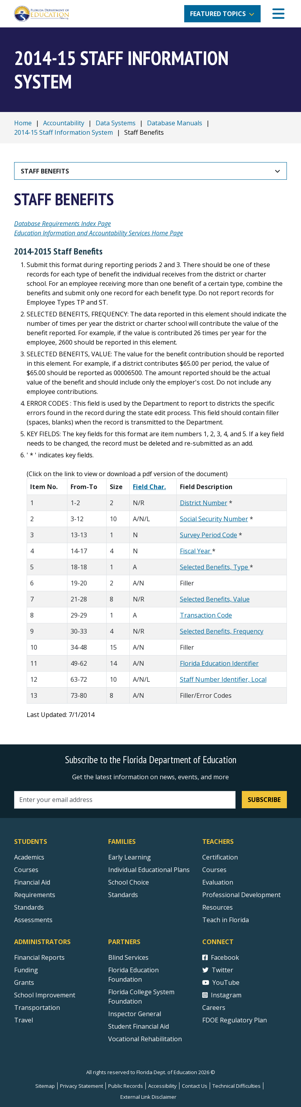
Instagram (221, 995)
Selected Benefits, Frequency (221, 631)
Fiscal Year (196, 551)
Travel (23, 1020)
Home (23, 123)
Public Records (125, 1085)
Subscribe (264, 799)
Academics (29, 857)
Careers (213, 1007)
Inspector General (134, 1013)
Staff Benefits (45, 171)
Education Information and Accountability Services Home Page (98, 233)
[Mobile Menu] (278, 14)
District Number (203, 502)
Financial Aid (32, 882)
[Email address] (125, 800)
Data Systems (116, 123)
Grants (24, 982)
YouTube (220, 982)
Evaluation (217, 882)
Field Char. (149, 486)
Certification (220, 857)
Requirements (34, 894)
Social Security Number (214, 519)
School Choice (128, 882)
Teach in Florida (225, 920)
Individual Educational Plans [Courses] (149, 869)
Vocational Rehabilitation (145, 1039)
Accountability (63, 123)
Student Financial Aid (138, 1026)
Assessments (33, 920)
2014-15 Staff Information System (63, 132)
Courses (26, 869)
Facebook (220, 957)
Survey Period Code (208, 535)
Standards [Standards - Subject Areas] (29, 907)
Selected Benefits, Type (215, 567)
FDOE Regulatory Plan (234, 1020)
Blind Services (128, 957)
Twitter (217, 970)
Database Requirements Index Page (62, 223)
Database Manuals (174, 123)
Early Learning (129, 857)
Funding (26, 970)
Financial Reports (39, 957)
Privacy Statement (81, 1085)
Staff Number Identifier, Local (223, 679)
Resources (217, 907)
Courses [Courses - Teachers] (214, 869)
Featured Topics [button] (218, 13)
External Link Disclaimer (148, 1096)
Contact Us (194, 1085)
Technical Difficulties (236, 1085)
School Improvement (44, 995)
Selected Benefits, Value (215, 599)
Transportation (37, 1007)
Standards (123, 894)
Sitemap (45, 1085)
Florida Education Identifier (219, 663)
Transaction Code (206, 615)
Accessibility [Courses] (162, 1085)
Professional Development (241, 894)
